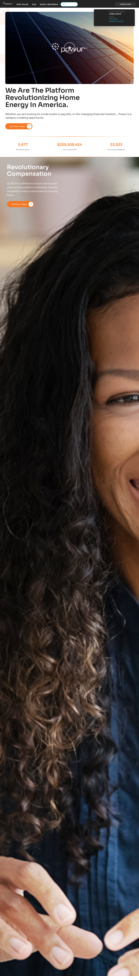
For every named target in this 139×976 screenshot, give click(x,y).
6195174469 (113, 19)
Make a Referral (49, 4)
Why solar (22, 4)
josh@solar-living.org (116, 21)
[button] (8, 4)
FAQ (34, 4)
